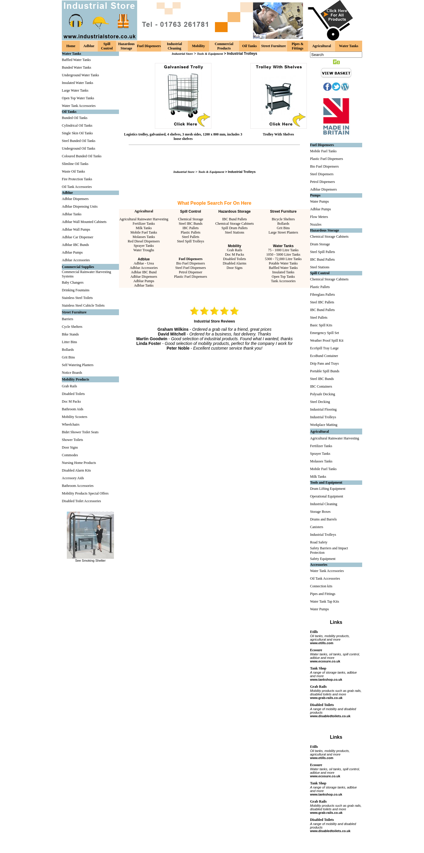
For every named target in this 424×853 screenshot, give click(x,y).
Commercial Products (224, 46)
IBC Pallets (191, 228)
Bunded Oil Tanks (74, 118)
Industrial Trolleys (323, 417)
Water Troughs (143, 250)
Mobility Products (75, 379)
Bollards (68, 350)
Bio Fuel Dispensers (190, 263)
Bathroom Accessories (78, 486)
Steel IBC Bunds (191, 223)
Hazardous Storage (126, 46)
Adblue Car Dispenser (77, 237)
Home (70, 46)
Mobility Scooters (74, 417)
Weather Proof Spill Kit (326, 340)
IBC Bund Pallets (234, 219)
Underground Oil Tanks (78, 148)
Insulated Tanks (283, 272)
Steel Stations (234, 232)
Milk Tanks (144, 228)
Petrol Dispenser (190, 272)
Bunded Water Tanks (76, 67)
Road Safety (318, 542)
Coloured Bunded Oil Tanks (82, 156)
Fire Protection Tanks (77, 179)
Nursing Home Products (79, 463)
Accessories (318, 565)
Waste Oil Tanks (73, 171)
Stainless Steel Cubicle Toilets (83, 305)
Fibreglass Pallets (322, 294)
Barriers (67, 319)
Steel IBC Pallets (322, 302)
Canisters (316, 527)
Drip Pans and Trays (324, 363)
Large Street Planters (283, 232)
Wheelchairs (71, 424)
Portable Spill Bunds (324, 371)
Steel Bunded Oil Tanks (78, 141)
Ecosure (316, 650)
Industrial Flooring (323, 409)
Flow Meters (319, 217)
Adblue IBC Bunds (75, 245)
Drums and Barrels (323, 519)
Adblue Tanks (72, 214)
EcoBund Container (324, 356)
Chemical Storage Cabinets (234, 223)
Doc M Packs (71, 401)
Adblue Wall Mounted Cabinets (84, 222)
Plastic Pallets (191, 232)
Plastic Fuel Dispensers (190, 277)
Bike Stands (70, 334)
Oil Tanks (249, 46)
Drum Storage (320, 244)
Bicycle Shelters (283, 219)
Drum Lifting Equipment (327, 489)
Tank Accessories (283, 281)
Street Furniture (273, 46)
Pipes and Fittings (322, 594)
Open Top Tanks (283, 277)
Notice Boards (72, 373)
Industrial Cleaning (174, 46)
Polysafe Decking (322, 394)
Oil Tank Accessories (77, 187)
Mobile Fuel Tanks (143, 232)
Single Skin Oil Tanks (77, 133)
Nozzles (316, 224)
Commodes (70, 455)
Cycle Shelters (72, 327)
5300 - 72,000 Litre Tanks (283, 259)
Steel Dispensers (322, 174)
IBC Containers (321, 386)
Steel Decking (320, 402)
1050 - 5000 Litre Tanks (283, 254)
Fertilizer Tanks (144, 223)
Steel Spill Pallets (322, 252)
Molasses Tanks (143, 237)
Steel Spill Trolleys (190, 241)
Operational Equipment (326, 496)
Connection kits (321, 586)
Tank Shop (318, 668)
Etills (314, 632)
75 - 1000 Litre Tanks (283, 250)
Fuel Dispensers (149, 46)
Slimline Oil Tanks (75, 164)
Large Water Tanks (75, 90)
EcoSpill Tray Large (324, 348)
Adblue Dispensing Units (79, 206)
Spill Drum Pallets (234, 228)
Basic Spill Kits (321, 325)
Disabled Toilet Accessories (81, 501)
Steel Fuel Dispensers (190, 268)
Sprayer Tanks (144, 246)
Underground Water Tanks (80, 75)
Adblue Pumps (72, 252)
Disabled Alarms (234, 263)
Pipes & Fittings (297, 46)
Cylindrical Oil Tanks (77, 125)
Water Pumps (319, 201)
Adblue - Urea (144, 263)
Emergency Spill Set (324, 333)
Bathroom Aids (72, 409)
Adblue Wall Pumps (76, 229)
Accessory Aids (73, 478)
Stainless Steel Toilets (77, 298)
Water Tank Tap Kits (324, 601)
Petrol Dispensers (322, 182)
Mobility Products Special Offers (85, 493)
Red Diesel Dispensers (144, 241)
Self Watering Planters (77, 365)
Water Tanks (348, 46)
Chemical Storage (190, 219)
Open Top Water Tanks (78, 98)
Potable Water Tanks (283, 263)
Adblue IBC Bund (144, 272)
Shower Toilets (72, 440)
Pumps (315, 195)
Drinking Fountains (76, 290)
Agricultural (321, 46)
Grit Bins (68, 357)
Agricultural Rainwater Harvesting (143, 219)
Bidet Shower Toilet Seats (80, 432)
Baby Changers (73, 282)
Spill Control (107, 46)
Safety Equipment (322, 559)
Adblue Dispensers (75, 199)
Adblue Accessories (76, 260)
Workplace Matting (323, 425)
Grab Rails (69, 386)
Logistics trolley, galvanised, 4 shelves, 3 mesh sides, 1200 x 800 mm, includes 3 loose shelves (183, 136)
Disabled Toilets (73, 394)
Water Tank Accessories (79, 106)
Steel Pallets (190, 237)
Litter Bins (69, 342)
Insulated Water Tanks (77, 83)
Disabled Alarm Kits (76, 470)
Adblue (88, 46)
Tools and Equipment (326, 482)
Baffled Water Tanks (76, 60)
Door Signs (70, 447)
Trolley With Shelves (278, 134)
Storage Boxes (320, 512)
